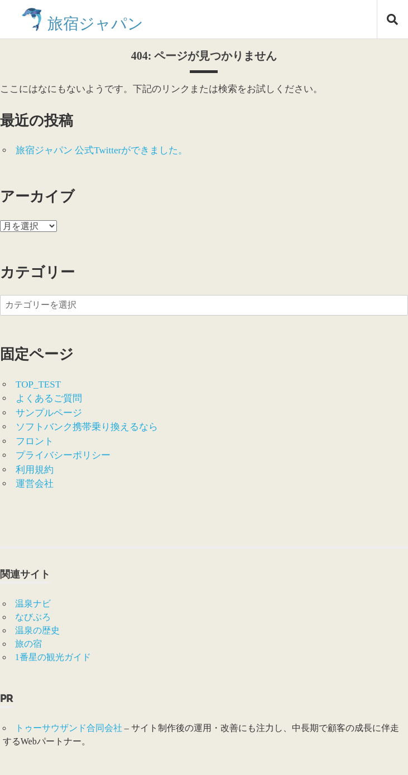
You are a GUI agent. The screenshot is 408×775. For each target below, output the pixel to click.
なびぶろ (33, 617)
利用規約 (35, 469)
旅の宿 (28, 643)
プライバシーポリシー (63, 455)
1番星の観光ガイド (53, 657)
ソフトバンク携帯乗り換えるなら (87, 427)
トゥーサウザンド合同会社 (68, 728)
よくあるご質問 (49, 398)
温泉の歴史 (37, 630)
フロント (35, 441)
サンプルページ (49, 413)
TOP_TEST (38, 384)
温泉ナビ (33, 603)
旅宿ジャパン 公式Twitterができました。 (102, 150)
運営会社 (35, 483)
